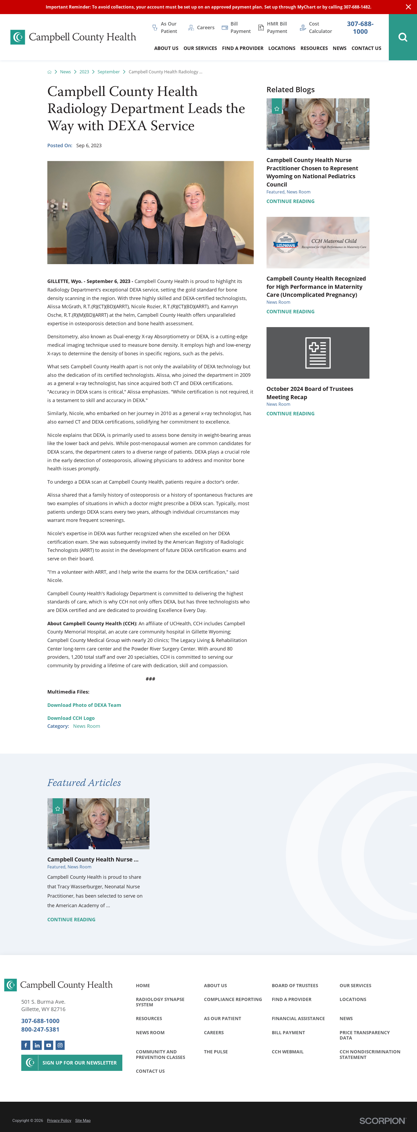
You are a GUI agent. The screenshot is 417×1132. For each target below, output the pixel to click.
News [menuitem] (340, 48)
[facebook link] (25, 1045)
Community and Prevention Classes (160, 1054)
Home (143, 985)
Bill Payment (288, 1032)
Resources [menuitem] (314, 48)
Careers (214, 1032)
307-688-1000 (360, 27)
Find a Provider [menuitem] (243, 48)
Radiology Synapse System (160, 1002)
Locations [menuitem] (281, 48)
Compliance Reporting (233, 999)
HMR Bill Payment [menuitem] (277, 27)
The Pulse (216, 1052)
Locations (353, 999)
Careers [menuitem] (206, 27)
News (65, 72)
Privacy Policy (59, 1120)
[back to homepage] (49, 72)
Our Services (355, 985)
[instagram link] (60, 1045)
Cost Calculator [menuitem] (320, 27)
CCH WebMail (288, 1052)
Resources (149, 1018)
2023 (84, 72)
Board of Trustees (295, 985)
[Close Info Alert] (408, 7)
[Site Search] (403, 37)
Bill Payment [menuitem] (241, 27)
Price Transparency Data (365, 1035)
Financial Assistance (298, 1018)
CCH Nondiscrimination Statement (370, 1054)
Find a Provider (291, 999)
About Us (215, 985)
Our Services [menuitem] (200, 48)
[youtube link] (48, 1045)
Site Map (83, 1120)
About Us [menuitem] (166, 48)
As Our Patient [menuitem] (169, 27)
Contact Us (150, 1071)
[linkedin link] (37, 1045)
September (109, 72)
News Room (86, 726)
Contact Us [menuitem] (366, 48)
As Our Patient (222, 1018)
